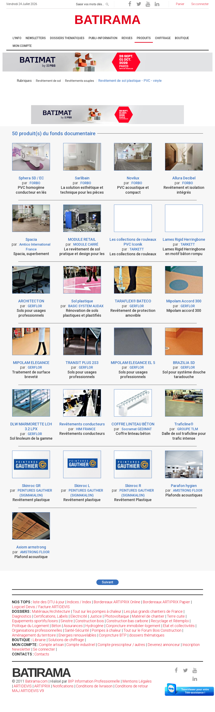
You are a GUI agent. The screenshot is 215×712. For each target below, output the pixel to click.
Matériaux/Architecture (51, 611)
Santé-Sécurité (77, 630)
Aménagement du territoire (34, 635)
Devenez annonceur (164, 644)
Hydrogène (94, 625)
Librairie (39, 640)
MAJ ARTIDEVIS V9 (28, 690)
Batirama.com (36, 681)
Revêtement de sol (48, 80)
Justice (96, 616)
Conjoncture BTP (113, 635)
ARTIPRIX (42, 686)
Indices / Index (79, 602)
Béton (56, 625)
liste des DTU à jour (48, 602)
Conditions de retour (131, 686)
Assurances (73, 625)
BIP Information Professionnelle (94, 681)
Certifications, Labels (51, 616)
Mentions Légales (137, 681)
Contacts (41, 654)
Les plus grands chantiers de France (153, 611)
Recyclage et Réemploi (170, 621)
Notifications (63, 686)
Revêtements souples (79, 80)
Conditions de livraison (94, 686)
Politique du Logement (30, 625)
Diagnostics (21, 616)
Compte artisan (51, 644)
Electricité (78, 616)
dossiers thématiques (146, 635)
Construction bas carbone (127, 621)
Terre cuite (176, 616)
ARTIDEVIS (23, 686)
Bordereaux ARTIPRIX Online (117, 602)
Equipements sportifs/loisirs (35, 621)
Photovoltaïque (116, 616)
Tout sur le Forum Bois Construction (152, 630)
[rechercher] (107, 3)
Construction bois (89, 621)
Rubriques (24, 81)
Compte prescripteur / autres (121, 644)
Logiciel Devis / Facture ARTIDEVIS (41, 607)
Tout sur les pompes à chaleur (97, 611)
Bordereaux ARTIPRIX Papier (166, 602)
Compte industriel (80, 644)
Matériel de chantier (148, 616)
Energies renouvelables (77, 635)
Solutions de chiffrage (66, 640)
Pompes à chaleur (106, 630)
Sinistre (66, 621)
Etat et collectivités (179, 625)
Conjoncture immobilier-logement (133, 625)
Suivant (107, 582)
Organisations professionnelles (37, 630)
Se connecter (44, 649)
